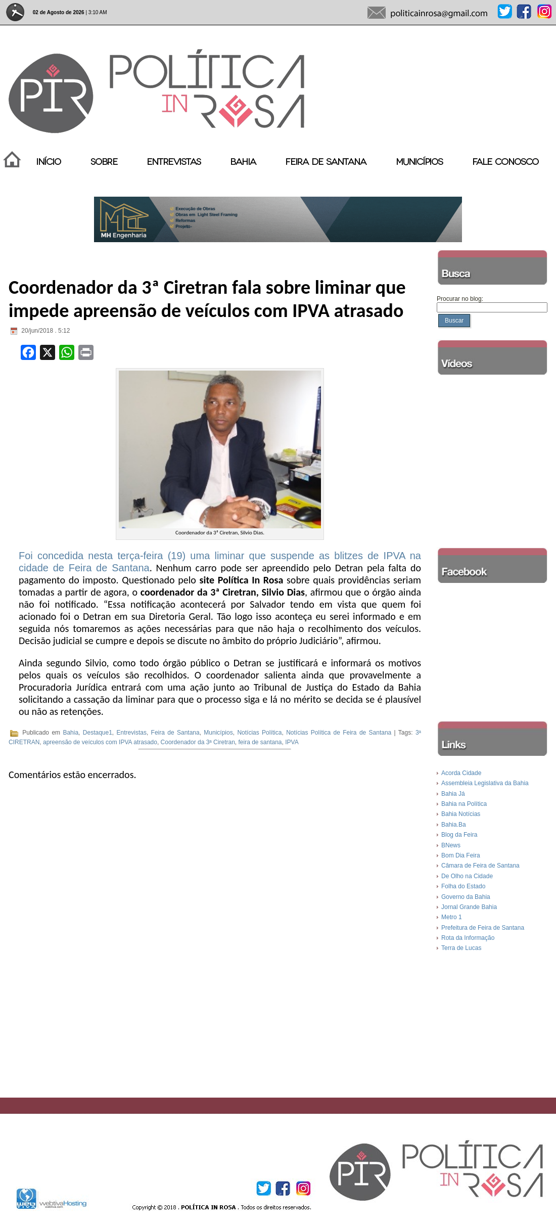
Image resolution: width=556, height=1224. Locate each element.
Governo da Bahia (465, 896)
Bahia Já (453, 793)
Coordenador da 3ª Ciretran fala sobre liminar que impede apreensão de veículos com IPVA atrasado (207, 299)
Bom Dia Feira (460, 855)
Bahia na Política (464, 803)
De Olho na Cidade (467, 876)
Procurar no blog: (460, 298)
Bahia (70, 733)
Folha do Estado (463, 886)
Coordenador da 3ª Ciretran (198, 742)
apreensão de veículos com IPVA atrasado (100, 742)
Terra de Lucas (461, 947)
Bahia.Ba (453, 824)
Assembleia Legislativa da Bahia (485, 783)
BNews (450, 845)
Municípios (218, 733)
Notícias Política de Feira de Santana (338, 733)
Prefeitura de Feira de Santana (482, 927)
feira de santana (260, 742)
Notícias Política (259, 733)
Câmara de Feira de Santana (480, 865)
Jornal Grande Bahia (469, 907)
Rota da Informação (467, 937)
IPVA (291, 742)
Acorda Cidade (461, 773)
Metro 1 (451, 917)
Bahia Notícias (460, 814)
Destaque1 (97, 733)
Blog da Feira (459, 834)
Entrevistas (132, 733)
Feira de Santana (175, 733)
